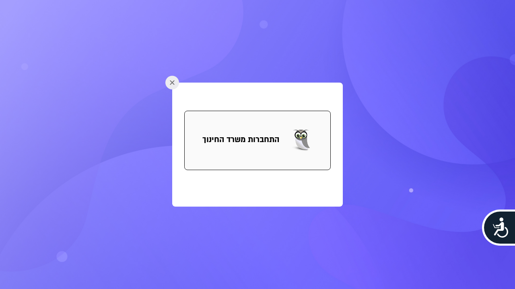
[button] (257, 140)
